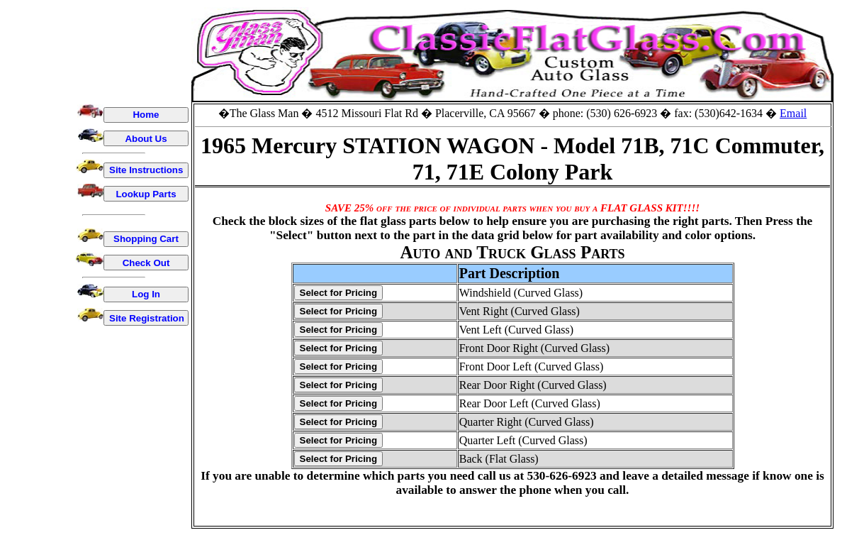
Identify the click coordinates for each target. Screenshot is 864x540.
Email (793, 113)
